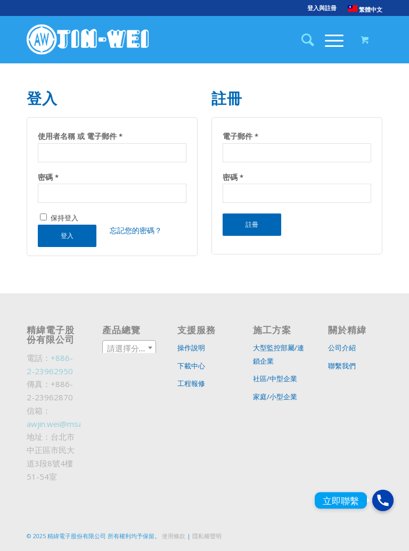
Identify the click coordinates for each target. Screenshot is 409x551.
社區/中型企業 (275, 378)
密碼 (48, 177)
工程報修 (191, 383)
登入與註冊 (322, 8)
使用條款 (173, 536)
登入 (67, 235)
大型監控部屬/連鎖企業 (278, 354)
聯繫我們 (342, 366)
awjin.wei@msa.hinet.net (71, 423)
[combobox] (129, 347)
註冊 (252, 224)
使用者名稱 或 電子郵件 (80, 136)
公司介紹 (342, 347)
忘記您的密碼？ (136, 230)
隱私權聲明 (207, 536)
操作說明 (191, 347)
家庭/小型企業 (275, 396)
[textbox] (129, 348)
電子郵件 (240, 136)
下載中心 (191, 366)
